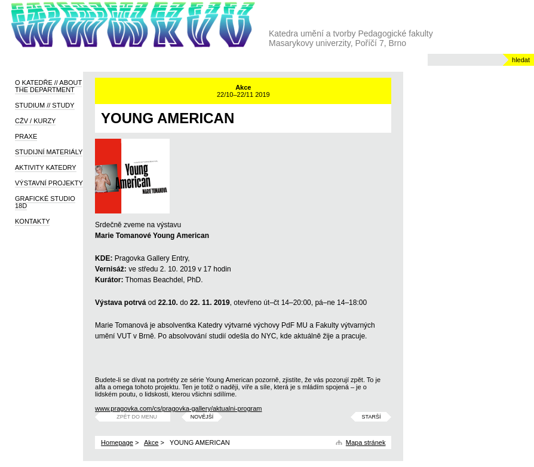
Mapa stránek (366, 442)
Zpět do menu (136, 417)
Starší (371, 417)
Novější (202, 417)
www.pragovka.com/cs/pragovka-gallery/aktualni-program (178, 408)
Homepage (117, 442)
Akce (151, 442)
